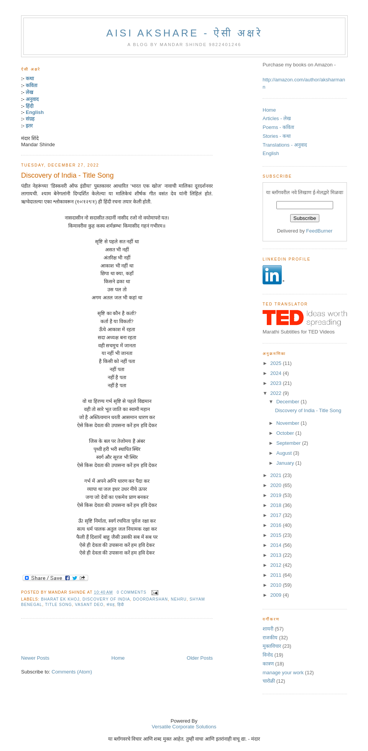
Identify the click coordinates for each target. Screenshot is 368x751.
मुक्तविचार (272, 646)
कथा (30, 78)
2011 (276, 575)
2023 (276, 383)
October (286, 433)
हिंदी (29, 106)
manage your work (283, 672)
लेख (29, 92)
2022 (276, 393)
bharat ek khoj (60, 599)
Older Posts (200, 658)
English (35, 112)
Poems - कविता (278, 127)
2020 (276, 485)
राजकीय (270, 637)
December (288, 401)
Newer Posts (35, 658)
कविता (31, 85)
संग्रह (30, 119)
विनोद (268, 655)
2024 (276, 373)
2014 (276, 545)
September (289, 443)
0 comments (131, 592)
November (288, 423)
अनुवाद (32, 99)
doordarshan (150, 599)
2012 (276, 565)
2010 (276, 585)
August (284, 453)
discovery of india (106, 599)
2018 (276, 505)
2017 (276, 515)
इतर (29, 126)
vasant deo (89, 604)
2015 (276, 535)
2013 (276, 555)
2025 (276, 363)
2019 (276, 495)
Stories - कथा (277, 136)
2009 (276, 595)
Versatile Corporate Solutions (184, 727)
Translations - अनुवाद (285, 145)
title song (58, 604)
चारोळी (269, 681)
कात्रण (268, 664)
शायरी (268, 629)
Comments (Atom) (72, 672)
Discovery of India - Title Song (67, 175)
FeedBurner (319, 231)
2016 (276, 525)
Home (118, 658)
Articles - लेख (277, 118)
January (286, 463)
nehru (179, 599)
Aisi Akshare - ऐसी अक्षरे (184, 33)
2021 (276, 475)
